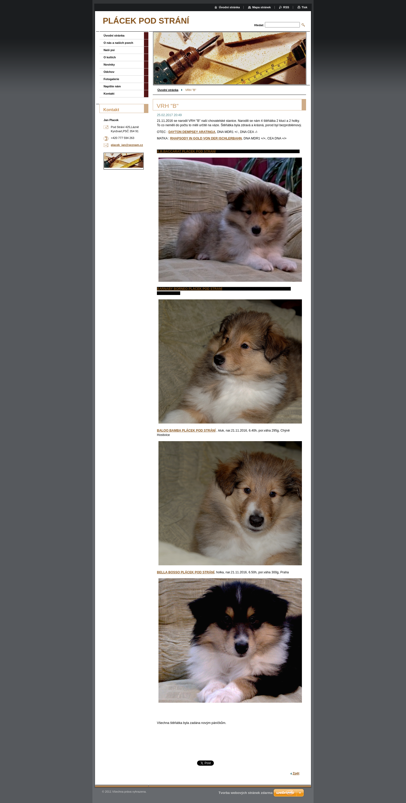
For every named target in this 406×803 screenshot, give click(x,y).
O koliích (110, 57)
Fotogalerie (111, 79)
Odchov (109, 71)
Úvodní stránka (167, 89)
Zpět (296, 773)
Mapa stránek (261, 7)
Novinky (109, 64)
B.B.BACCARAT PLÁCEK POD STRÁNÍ (186, 151)
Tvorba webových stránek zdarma (246, 793)
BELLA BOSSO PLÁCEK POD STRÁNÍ (185, 572)
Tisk (304, 7)
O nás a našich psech (118, 42)
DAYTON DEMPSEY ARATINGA (191, 132)
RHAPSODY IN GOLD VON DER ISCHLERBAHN (206, 138)
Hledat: (259, 25)
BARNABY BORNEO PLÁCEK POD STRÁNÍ (189, 289)
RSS (286, 7)
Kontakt (109, 93)
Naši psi (109, 50)
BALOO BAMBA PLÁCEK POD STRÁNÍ (186, 430)
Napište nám (112, 86)
